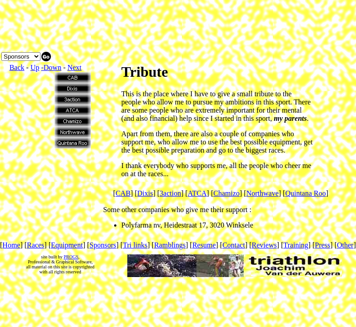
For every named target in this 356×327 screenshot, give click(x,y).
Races (35, 245)
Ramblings (170, 245)
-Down (51, 67)
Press (323, 245)
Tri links (135, 245)
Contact (233, 245)
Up (35, 67)
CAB (122, 193)
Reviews (264, 245)
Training (295, 245)
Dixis (145, 193)
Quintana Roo (305, 193)
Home (11, 245)
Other (345, 245)
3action (170, 193)
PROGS (71, 256)
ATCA (197, 193)
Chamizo (226, 193)
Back (17, 67)
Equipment (67, 245)
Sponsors (103, 245)
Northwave (262, 193)
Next (74, 67)
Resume (204, 245)
